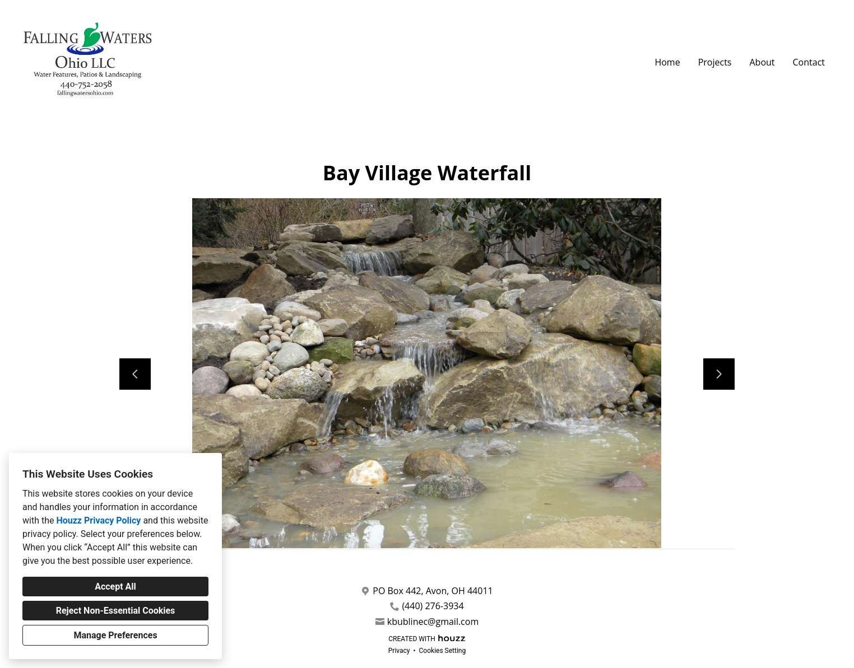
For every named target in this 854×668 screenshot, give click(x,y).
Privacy (399, 651)
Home (667, 62)
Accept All (115, 586)
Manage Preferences (115, 635)
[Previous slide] (135, 374)
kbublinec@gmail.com (433, 621)
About (761, 62)
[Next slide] (719, 374)
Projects (715, 62)
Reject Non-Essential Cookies (115, 610)
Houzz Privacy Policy (98, 520)
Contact (809, 62)
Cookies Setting (442, 651)
